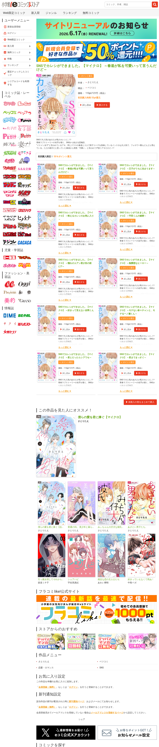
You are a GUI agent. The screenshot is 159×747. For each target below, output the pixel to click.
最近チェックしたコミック (18, 73)
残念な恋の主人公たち (109, 581)
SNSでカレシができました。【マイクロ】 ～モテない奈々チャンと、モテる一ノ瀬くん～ (137, 312)
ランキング (70, 12)
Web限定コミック (14, 12)
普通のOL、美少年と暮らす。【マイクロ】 (81, 529)
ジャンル (51, 12)
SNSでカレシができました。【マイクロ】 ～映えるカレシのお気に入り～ (76, 218)
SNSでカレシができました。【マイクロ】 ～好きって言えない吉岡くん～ (76, 312)
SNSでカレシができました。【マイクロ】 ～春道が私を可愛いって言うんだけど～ (76, 171)
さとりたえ (93, 82)
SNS (101, 670)
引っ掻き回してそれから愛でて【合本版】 (51, 581)
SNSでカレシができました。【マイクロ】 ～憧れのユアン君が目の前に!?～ (75, 265)
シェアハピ (73, 581)
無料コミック (91, 12)
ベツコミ (92, 87)
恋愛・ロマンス (46, 670)
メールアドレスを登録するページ (107, 715)
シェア (81, 721)
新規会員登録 (14, 26)
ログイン (73, 689)
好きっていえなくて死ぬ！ (141, 581)
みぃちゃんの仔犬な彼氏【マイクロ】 (111, 529)
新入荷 (35, 12)
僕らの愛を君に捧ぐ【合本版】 (51, 529)
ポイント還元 (86, 76)
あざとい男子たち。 (137, 529)
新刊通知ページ (76, 703)
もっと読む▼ (64, 208)
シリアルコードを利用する (18, 83)
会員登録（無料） (47, 689)
